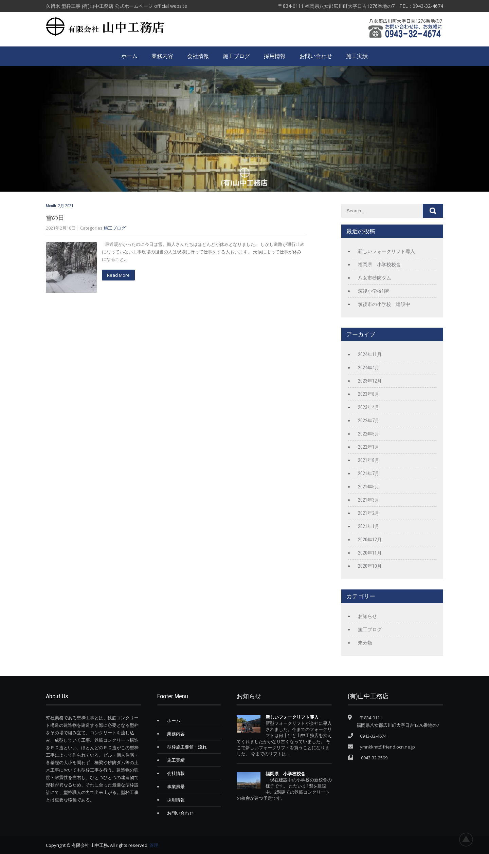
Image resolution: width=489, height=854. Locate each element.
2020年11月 (370, 553)
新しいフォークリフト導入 (386, 251)
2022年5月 (368, 433)
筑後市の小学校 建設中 (384, 304)
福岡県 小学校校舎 (379, 264)
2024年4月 (368, 367)
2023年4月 (368, 407)
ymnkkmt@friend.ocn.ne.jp (387, 747)
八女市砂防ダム (374, 277)
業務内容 (162, 56)
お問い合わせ (316, 56)
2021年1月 (368, 526)
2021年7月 (368, 473)
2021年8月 (368, 460)
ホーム (129, 56)
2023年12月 (370, 381)
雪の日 (55, 217)
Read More (118, 275)
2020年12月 (370, 539)
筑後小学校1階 (373, 291)
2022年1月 (368, 447)
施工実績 (357, 56)
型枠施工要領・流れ (187, 747)
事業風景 (176, 786)
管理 (153, 845)
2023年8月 (368, 394)
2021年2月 (368, 513)
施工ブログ (236, 56)
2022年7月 (368, 420)
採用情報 (275, 56)
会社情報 (198, 56)
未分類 (365, 642)
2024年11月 (370, 354)
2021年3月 (368, 500)
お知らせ (367, 616)
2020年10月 (370, 566)
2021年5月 (368, 486)
